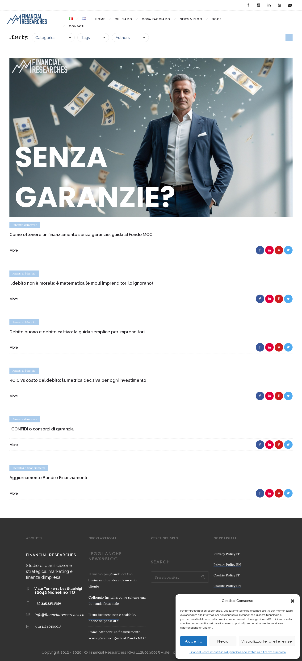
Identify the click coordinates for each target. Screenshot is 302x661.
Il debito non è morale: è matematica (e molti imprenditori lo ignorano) (81, 283)
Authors (123, 37)
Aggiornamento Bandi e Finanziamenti (48, 477)
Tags (85, 37)
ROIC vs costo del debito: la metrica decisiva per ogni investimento (77, 380)
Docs (216, 19)
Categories (45, 37)
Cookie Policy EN (227, 586)
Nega (223, 641)
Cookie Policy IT (227, 575)
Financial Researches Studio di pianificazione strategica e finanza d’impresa (237, 652)
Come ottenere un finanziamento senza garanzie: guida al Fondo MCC (80, 234)
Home (100, 19)
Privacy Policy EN (227, 564)
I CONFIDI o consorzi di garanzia (41, 428)
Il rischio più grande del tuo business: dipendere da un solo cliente (112, 580)
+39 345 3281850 (48, 603)
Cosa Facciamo (156, 19)
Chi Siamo (123, 19)
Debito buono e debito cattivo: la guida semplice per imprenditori (77, 331)
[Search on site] (180, 577)
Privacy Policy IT (227, 554)
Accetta (194, 641)
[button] (292, 601)
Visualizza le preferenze (266, 641)
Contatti (76, 26)
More (13, 250)
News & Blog (191, 19)
